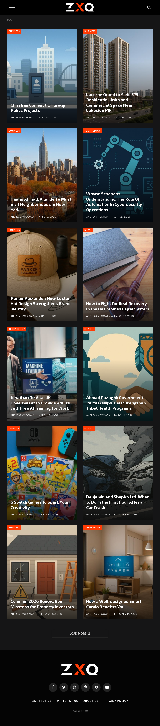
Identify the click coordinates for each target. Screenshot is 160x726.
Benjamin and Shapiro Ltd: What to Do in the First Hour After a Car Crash (117, 502)
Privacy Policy (116, 701)
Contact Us (41, 701)
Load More (80, 633)
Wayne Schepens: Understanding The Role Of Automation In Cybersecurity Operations (114, 201)
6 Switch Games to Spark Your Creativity (40, 504)
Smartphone (92, 527)
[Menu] (12, 7)
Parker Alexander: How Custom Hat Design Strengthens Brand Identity (41, 303)
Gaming (14, 428)
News (87, 229)
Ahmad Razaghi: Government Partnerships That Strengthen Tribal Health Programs (116, 403)
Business (14, 31)
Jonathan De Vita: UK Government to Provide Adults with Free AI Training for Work (40, 403)
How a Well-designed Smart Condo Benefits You (113, 604)
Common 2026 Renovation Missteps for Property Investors (42, 604)
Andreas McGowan (23, 117)
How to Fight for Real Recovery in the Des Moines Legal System (117, 306)
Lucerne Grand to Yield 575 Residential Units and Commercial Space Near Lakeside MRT (112, 102)
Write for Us (67, 701)
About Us (91, 701)
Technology (92, 130)
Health (88, 329)
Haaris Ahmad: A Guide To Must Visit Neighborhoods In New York (41, 204)
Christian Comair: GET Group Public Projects (38, 108)
